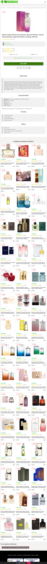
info (14, 166)
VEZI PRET (23, 64)
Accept (28, 563)
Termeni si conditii (12, 555)
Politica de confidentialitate (23, 555)
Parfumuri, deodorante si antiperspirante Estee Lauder (34, 7)
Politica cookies (35, 555)
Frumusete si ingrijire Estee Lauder (14, 7)
